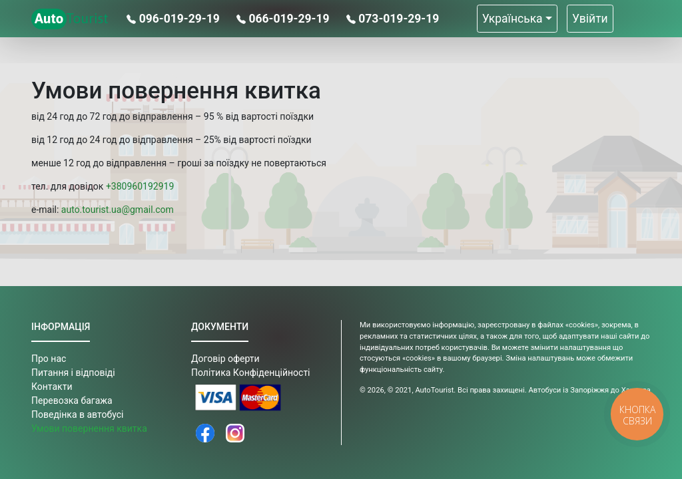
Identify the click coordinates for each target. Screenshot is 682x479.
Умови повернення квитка (89, 428)
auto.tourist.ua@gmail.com (117, 209)
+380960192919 (140, 186)
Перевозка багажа (72, 400)
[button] (517, 18)
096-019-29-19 (174, 18)
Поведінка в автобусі (77, 414)
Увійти (590, 18)
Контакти (52, 386)
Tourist (69, 19)
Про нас (48, 358)
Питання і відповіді (73, 372)
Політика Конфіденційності (250, 372)
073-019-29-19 (392, 18)
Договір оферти (225, 358)
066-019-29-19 (284, 18)
